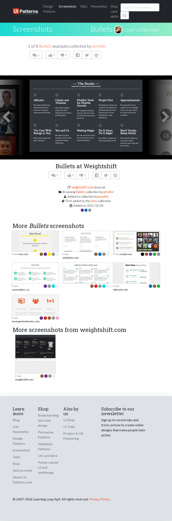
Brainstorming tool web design (48, 420)
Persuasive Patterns (46, 434)
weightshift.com (82, 187)
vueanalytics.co (20, 289)
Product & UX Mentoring (73, 435)
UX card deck (48, 456)
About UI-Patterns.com (22, 479)
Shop (16, 464)
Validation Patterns (45, 446)
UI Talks (69, 427)
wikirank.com (120, 289)
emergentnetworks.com (26, 321)
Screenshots (67, 6)
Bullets (101, 28)
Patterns (49, 8)
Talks (83, 6)
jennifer (99, 46)
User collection (141, 29)
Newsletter (99, 6)
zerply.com (126, 254)
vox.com (23, 254)
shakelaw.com (70, 257)
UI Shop (69, 420)
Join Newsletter (21, 429)
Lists (94, 201)
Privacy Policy (99, 499)
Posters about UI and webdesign (48, 467)
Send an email (22, 470)
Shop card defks (115, 11)
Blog (16, 420)
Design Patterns (19, 440)
